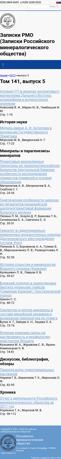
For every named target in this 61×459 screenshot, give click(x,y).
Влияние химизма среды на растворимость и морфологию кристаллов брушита (25, 337)
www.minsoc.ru (8, 453)
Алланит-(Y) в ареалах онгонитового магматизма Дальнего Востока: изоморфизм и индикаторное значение (29, 97)
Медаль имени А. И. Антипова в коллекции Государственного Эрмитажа (26, 132)
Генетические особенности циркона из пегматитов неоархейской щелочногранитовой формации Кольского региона (29, 206)
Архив (3, 75)
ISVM (59, 458)
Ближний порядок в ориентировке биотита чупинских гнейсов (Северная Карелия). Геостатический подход (30, 289)
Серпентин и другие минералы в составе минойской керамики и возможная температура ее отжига (28, 314)
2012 (13, 75)
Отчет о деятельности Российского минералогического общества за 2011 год (28, 402)
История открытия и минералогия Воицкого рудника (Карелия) (28, 266)
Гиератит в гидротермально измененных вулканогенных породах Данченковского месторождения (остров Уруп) (30, 236)
